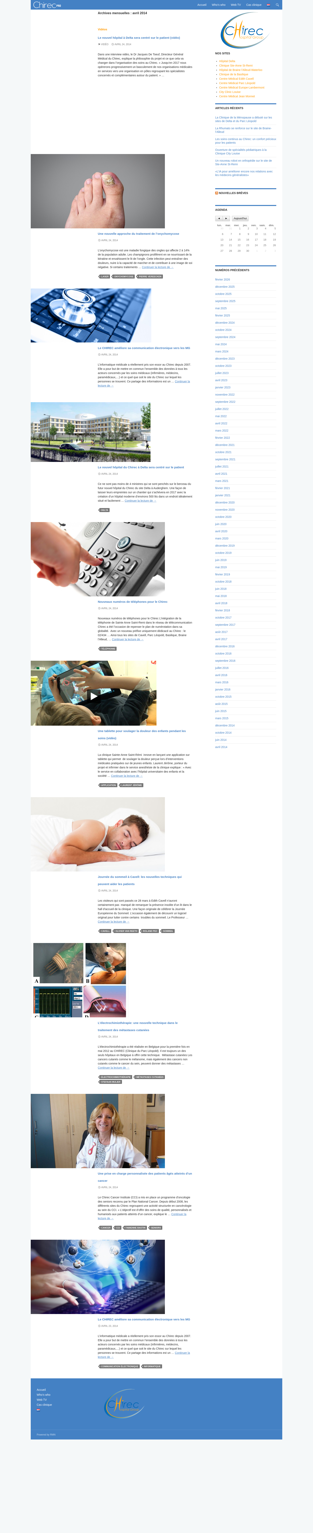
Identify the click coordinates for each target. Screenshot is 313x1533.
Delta (104, 546)
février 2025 (222, 315)
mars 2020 (221, 538)
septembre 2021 (225, 459)
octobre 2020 (223, 516)
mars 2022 (221, 430)
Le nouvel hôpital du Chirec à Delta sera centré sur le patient (142, 498)
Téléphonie (108, 692)
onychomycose (123, 291)
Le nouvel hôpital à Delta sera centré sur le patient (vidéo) (141, 40)
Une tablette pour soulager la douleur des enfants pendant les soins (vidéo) (145, 780)
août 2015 (221, 703)
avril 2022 (221, 423)
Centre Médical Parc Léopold (237, 83)
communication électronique (119, 1460)
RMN (52, 1528)
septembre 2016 (225, 660)
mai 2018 (221, 596)
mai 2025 (221, 308)
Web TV (236, 4)
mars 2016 (221, 682)
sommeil (168, 988)
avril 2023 (221, 380)
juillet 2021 (222, 466)
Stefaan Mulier (111, 1154)
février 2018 (222, 610)
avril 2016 (221, 675)
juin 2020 (221, 524)
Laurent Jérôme (132, 835)
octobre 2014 (223, 732)
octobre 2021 (223, 452)
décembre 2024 (225, 322)
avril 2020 (221, 531)
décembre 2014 (225, 725)
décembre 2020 (225, 502)
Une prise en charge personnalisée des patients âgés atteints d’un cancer (145, 1251)
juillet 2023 (222, 373)
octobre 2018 (223, 581)
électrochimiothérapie (116, 1149)
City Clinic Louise (230, 92)
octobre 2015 (223, 696)
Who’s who (218, 4)
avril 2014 (221, 747)
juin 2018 (221, 588)
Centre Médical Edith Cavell (236, 78)
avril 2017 (221, 639)
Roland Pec (150, 988)
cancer (106, 1307)
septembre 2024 (225, 337)
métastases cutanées (149, 1149)
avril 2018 (221, 603)
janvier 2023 (222, 387)
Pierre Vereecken (150, 291)
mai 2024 (221, 344)
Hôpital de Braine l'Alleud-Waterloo (240, 70)
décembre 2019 (225, 545)
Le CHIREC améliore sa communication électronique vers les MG (139, 368)
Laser (105, 291)
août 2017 (221, 632)
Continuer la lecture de (158, 281)
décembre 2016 (225, 646)
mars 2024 (221, 351)
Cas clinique (253, 4)
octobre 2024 (223, 329)
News (101, 232)
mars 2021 (221, 480)
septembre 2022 (225, 401)
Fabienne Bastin (136, 1307)
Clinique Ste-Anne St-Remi (236, 65)
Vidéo (104, 51)
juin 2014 (221, 739)
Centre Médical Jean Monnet (237, 96)
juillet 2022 (222, 409)
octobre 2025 (223, 293)
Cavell (105, 988)
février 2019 (222, 574)
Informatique (152, 1460)
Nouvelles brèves (233, 193)
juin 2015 (221, 711)
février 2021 (222, 488)
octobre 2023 (223, 365)
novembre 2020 (225, 509)
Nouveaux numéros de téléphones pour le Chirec (135, 640)
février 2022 (222, 437)
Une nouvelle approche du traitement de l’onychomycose (141, 243)
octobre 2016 (223, 653)
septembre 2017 (225, 624)
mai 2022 (221, 416)
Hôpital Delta (227, 61)
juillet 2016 (222, 668)
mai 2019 (221, 567)
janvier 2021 (222, 495)
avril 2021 (221, 473)
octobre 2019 (223, 552)
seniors (156, 1307)
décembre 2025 (225, 286)
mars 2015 (221, 718)
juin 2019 (221, 560)
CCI (118, 1307)
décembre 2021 (225, 445)
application (108, 835)
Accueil (201, 4)
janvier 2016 (222, 689)
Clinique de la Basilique (233, 74)
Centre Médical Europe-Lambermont (241, 87)
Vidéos (102, 29)
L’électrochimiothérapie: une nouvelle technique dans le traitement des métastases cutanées (139, 1089)
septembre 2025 (225, 301)
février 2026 (222, 279)
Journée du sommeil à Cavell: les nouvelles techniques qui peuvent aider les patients (141, 933)
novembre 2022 (225, 394)
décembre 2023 (225, 358)
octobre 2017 (223, 617)
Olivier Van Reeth (126, 988)
